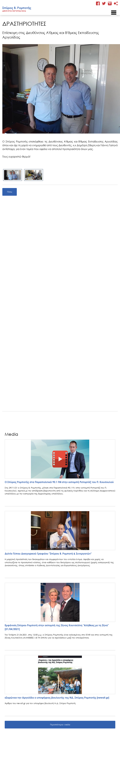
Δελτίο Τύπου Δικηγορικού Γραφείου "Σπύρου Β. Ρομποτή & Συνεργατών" (48, 553)
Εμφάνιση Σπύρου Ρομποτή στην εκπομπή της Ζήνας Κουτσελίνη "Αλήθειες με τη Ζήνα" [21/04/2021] (57, 627)
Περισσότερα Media (60, 724)
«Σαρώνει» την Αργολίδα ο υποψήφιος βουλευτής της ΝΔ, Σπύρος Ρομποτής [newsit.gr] (57, 697)
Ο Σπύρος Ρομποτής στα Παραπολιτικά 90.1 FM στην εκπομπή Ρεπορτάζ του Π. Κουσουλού (59, 482)
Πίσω (9, 192)
